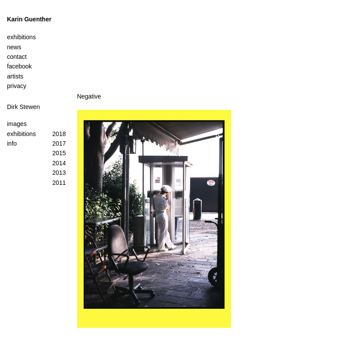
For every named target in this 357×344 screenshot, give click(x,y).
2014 (59, 163)
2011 (59, 182)
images (17, 123)
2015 (59, 153)
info (12, 143)
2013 (59, 172)
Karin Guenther (29, 19)
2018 (59, 133)
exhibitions (21, 133)
